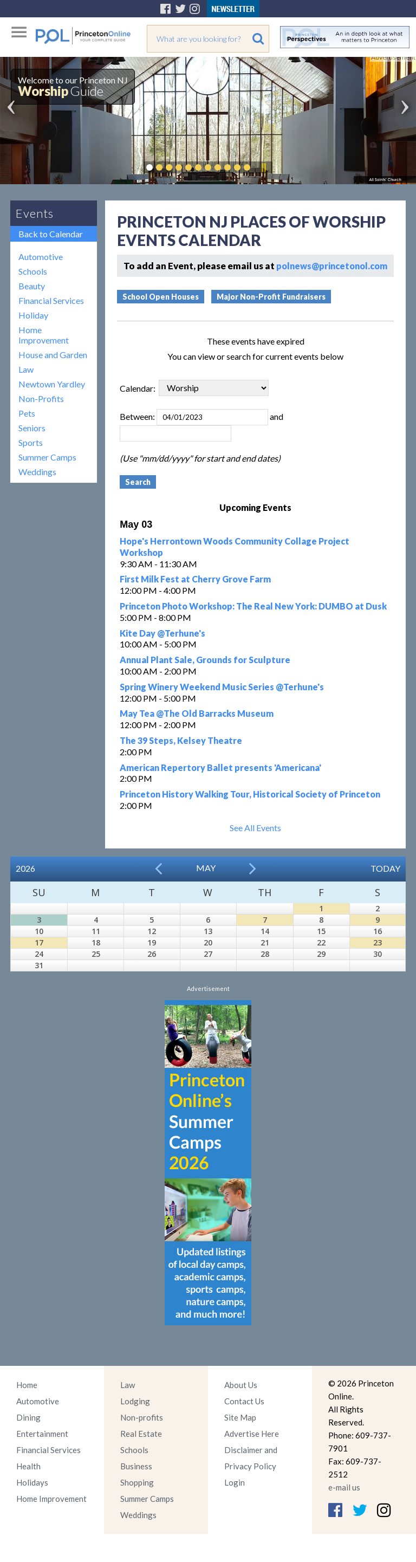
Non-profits (141, 1417)
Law (26, 369)
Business (136, 1466)
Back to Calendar (50, 234)
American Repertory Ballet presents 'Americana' (220, 767)
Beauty (31, 286)
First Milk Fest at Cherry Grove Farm (195, 579)
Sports (30, 442)
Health (28, 1466)
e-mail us (344, 1487)
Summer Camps (47, 457)
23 (377, 942)
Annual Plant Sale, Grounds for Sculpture (205, 659)
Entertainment (42, 1433)
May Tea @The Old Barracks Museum (197, 713)
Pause (263, 167)
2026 (25, 868)
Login (234, 1482)
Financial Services (51, 300)
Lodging (135, 1401)
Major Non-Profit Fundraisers (271, 296)
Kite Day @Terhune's (162, 633)
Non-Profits (41, 398)
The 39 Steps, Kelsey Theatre (181, 740)
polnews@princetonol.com (331, 266)
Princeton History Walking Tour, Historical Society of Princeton (250, 794)
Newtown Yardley (51, 384)
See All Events (255, 827)
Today (385, 868)
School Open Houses (160, 296)
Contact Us (244, 1401)
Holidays (32, 1482)
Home (26, 1385)
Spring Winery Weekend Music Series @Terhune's (222, 687)
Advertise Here (251, 1433)
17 (39, 942)
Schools (32, 271)
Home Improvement (43, 335)
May (206, 868)
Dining (28, 1417)
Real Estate (141, 1433)
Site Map (240, 1417)
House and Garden (52, 354)
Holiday (33, 315)
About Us (240, 1385)
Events (35, 213)
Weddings (37, 471)
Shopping (137, 1482)
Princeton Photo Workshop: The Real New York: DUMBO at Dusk (253, 606)
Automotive (40, 256)
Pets (26, 413)
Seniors (32, 428)
